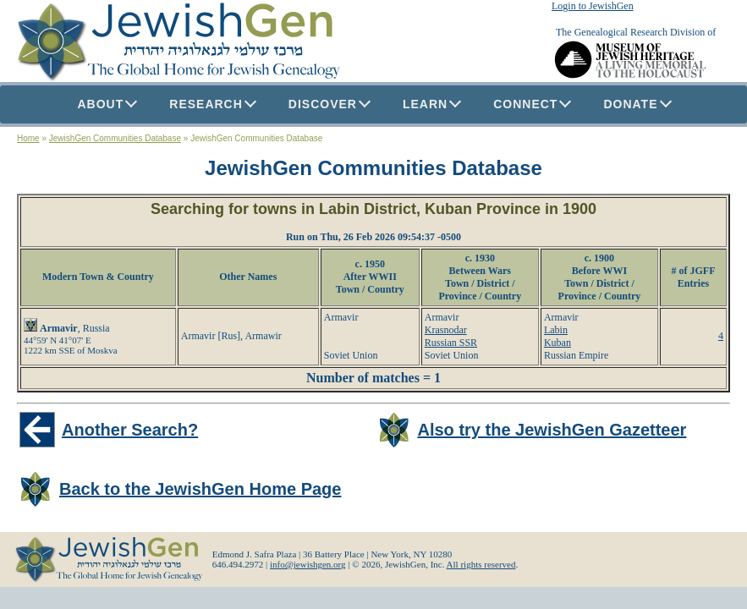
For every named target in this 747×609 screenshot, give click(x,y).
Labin (556, 330)
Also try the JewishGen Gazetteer (552, 429)
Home (28, 138)
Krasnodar (446, 330)
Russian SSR (451, 342)
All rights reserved (481, 564)
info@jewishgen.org (308, 564)
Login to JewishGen (593, 6)
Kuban (557, 342)
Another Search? (130, 429)
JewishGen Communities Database (115, 138)
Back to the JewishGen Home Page (200, 489)
